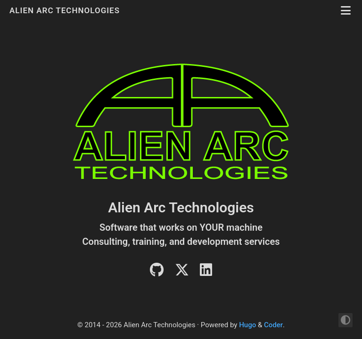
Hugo (247, 325)
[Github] (157, 272)
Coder (273, 325)
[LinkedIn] (206, 272)
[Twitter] (182, 272)
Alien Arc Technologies (65, 10)
